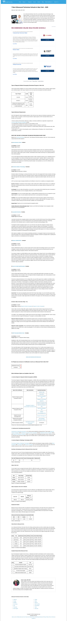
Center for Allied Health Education (18, 266)
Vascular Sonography (29, 444)
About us (13, 616)
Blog (43, 1)
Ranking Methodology (20, 137)
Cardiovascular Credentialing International (18, 431)
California (15, 599)
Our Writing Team (19, 616)
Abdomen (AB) (41, 392)
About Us (56, 1)
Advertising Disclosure (39, 616)
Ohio (14, 605)
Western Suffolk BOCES (16, 240)
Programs (30, 1)
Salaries (38, 1)
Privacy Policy (46, 616)
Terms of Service (52, 616)
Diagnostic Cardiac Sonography (38, 306)
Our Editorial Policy (31, 616)
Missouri (36, 602)
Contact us (33, 618)
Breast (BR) (42, 394)
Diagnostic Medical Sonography (26, 306)
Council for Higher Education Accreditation (18, 122)
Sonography (20, 444)
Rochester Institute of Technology (18, 166)
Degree (25, 1)
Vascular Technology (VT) (41, 415)
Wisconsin (36, 608)
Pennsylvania (37, 605)
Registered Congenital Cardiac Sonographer (29, 432)
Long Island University (16, 211)
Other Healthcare (49, 1)
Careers (34, 1)
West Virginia (15, 608)
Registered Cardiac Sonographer (46, 432)
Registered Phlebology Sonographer (19, 434)
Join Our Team (24, 616)
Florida (36, 599)
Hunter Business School (16, 142)
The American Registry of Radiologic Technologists (20, 443)
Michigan (14, 602)
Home (20, 1)
